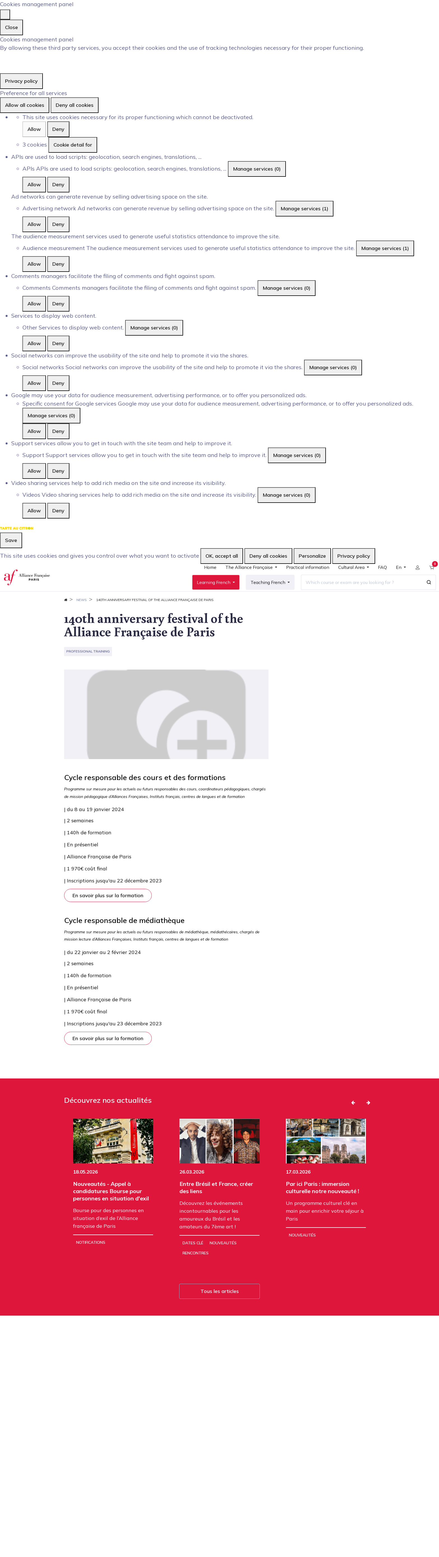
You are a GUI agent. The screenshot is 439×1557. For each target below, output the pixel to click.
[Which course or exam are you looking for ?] (356, 591)
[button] (353, 1120)
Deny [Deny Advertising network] (58, 224)
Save (11, 540)
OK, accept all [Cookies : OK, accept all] (222, 556)
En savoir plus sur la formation (108, 913)
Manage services (257, 169)
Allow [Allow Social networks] (34, 383)
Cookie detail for (72, 145)
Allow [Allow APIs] (34, 184)
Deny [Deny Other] (58, 343)
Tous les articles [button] (219, 1309)
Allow (34, 129)
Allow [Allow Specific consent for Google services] (34, 431)
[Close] (5, 15)
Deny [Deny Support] (58, 471)
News (81, 618)
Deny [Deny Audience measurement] (58, 264)
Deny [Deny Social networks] (58, 383)
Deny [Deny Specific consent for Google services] (58, 431)
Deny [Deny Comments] (58, 303)
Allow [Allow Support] (34, 471)
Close (11, 27)
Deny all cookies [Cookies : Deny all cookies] (75, 105)
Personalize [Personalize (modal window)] (312, 556)
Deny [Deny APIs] (58, 184)
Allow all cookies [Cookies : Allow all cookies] (24, 105)
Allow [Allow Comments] (34, 303)
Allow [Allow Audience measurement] (34, 264)
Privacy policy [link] (21, 81)
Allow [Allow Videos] (34, 510)
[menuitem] (205, 578)
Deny (58, 129)
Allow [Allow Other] (34, 343)
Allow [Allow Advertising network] (34, 224)
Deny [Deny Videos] (58, 510)
